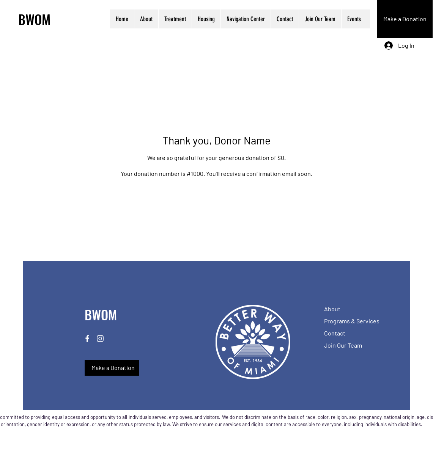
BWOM (34, 19)
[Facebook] (87, 338)
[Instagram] (100, 338)
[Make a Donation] (405, 19)
